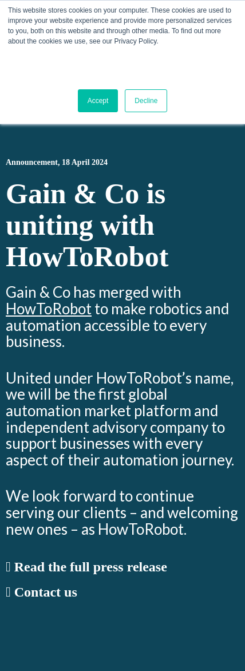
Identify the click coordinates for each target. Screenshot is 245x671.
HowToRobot (49, 308)
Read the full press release (86, 566)
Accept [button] (98, 101)
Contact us (41, 592)
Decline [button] (146, 101)
